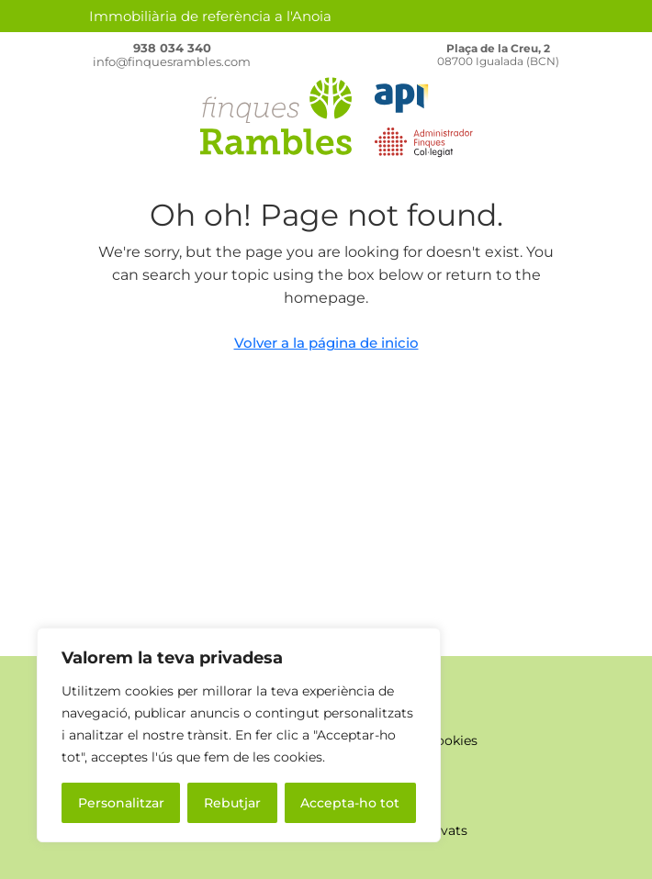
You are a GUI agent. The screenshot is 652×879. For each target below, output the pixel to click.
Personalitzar (121, 803)
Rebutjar (232, 803)
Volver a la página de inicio (326, 342)
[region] (239, 735)
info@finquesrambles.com (172, 61)
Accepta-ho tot (349, 803)
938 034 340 (172, 47)
